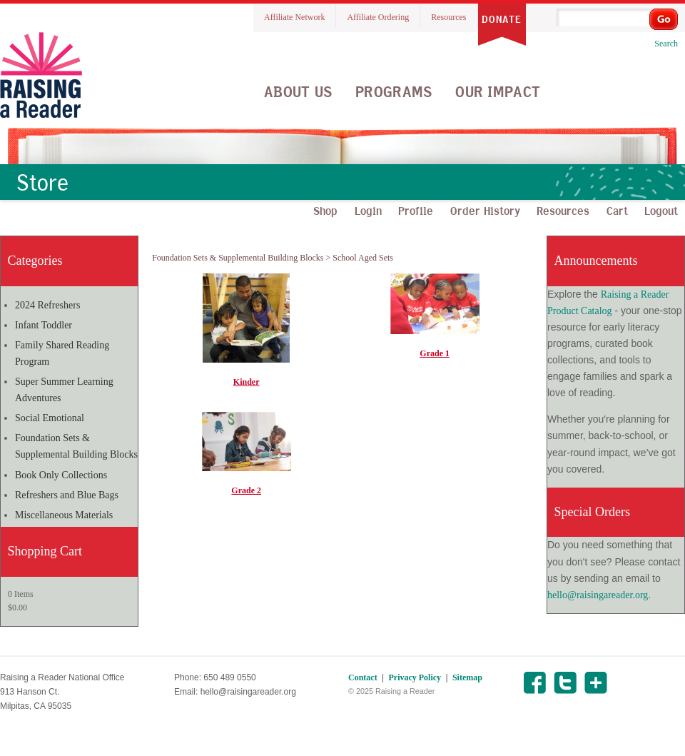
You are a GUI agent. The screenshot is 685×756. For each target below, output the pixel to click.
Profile (415, 210)
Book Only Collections (61, 475)
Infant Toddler (43, 325)
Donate (502, 19)
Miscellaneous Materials (64, 515)
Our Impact (497, 91)
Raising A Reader (41, 75)
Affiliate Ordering (378, 17)
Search (666, 44)
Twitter (565, 683)
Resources (448, 17)
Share (595, 683)
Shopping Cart (45, 551)
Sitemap (467, 677)
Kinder (246, 382)
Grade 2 (246, 490)
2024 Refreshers (47, 305)
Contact (362, 677)
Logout (661, 210)
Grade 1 (435, 353)
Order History (485, 210)
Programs (393, 91)
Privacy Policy (414, 677)
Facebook (534, 683)
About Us (298, 91)
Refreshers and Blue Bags (66, 495)
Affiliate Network (294, 17)
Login (368, 210)
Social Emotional (49, 418)
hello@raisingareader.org (597, 595)
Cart (617, 210)
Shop (325, 210)
